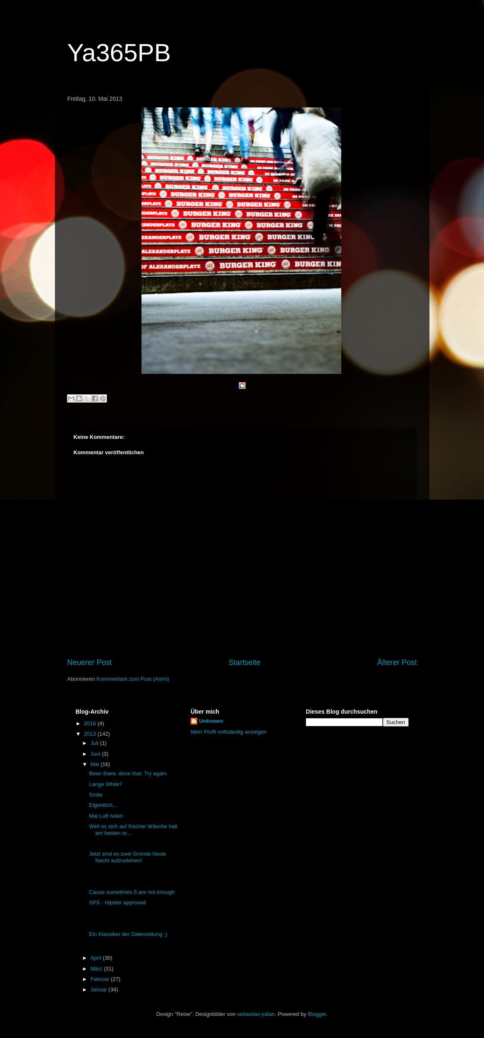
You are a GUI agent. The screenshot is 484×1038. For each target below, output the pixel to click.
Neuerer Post (89, 662)
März (97, 969)
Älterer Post (397, 662)
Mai (95, 764)
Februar (100, 979)
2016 (91, 723)
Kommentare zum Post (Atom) (133, 679)
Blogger (317, 1014)
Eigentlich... (103, 805)
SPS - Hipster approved (117, 902)
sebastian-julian (256, 1014)
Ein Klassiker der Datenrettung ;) (128, 934)
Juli (95, 743)
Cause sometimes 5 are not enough (132, 892)
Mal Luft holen (106, 816)
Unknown (211, 721)
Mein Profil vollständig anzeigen (229, 732)
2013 (91, 734)
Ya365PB (119, 53)
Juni (96, 754)
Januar (99, 989)
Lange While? (105, 784)
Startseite (244, 662)
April (96, 958)
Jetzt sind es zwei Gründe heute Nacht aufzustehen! (127, 857)
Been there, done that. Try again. (128, 773)
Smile (96, 795)
